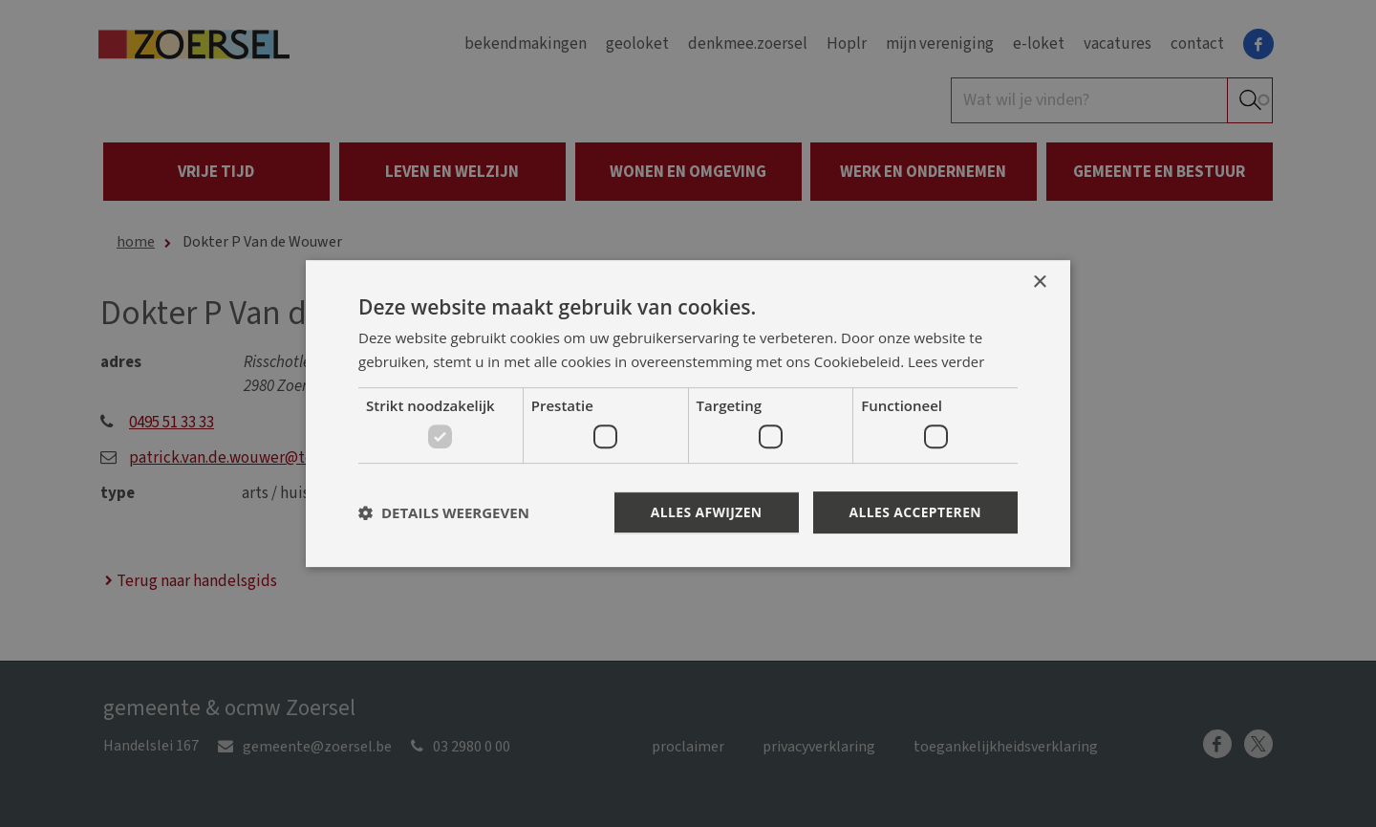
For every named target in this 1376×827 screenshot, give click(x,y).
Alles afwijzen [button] (705, 512)
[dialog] (688, 413)
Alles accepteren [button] (914, 512)
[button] (443, 512)
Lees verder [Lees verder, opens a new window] (947, 361)
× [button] (1039, 281)
